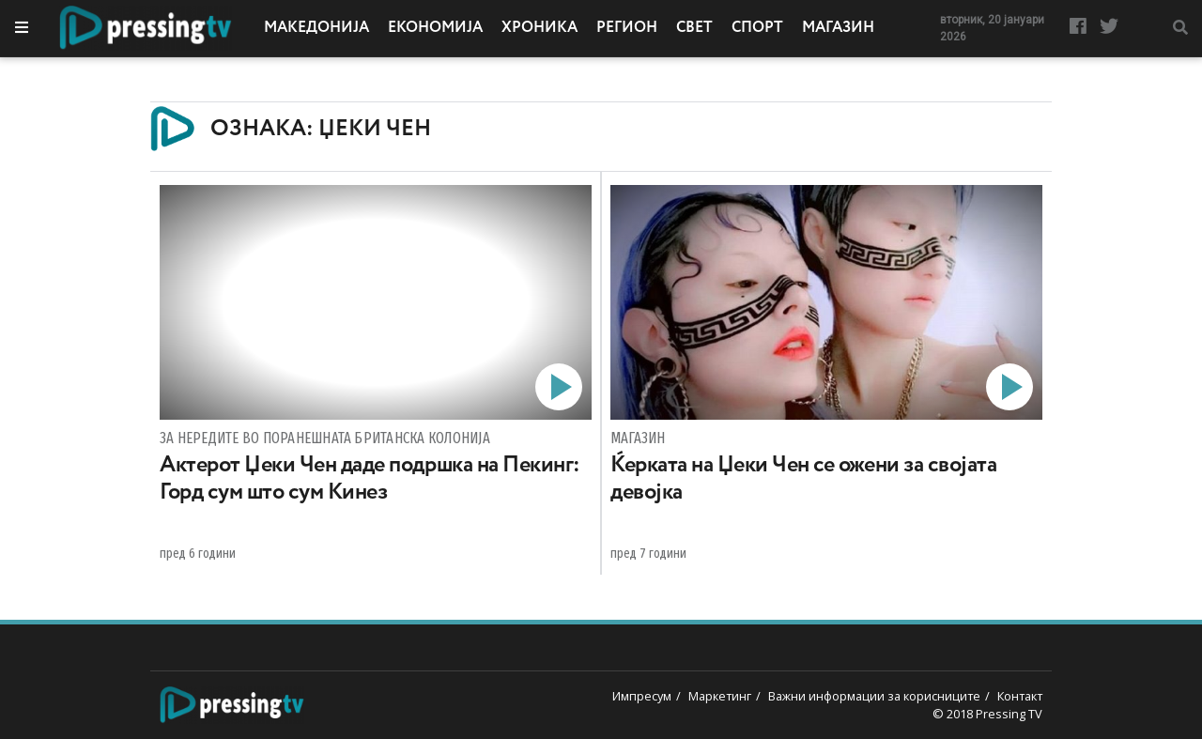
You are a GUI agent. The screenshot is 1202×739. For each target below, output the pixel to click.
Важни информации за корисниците (874, 695)
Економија (435, 28)
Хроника (539, 28)
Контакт (1019, 695)
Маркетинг (719, 695)
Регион (626, 28)
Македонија (316, 28)
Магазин (838, 28)
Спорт (757, 28)
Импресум (641, 695)
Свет (694, 28)
